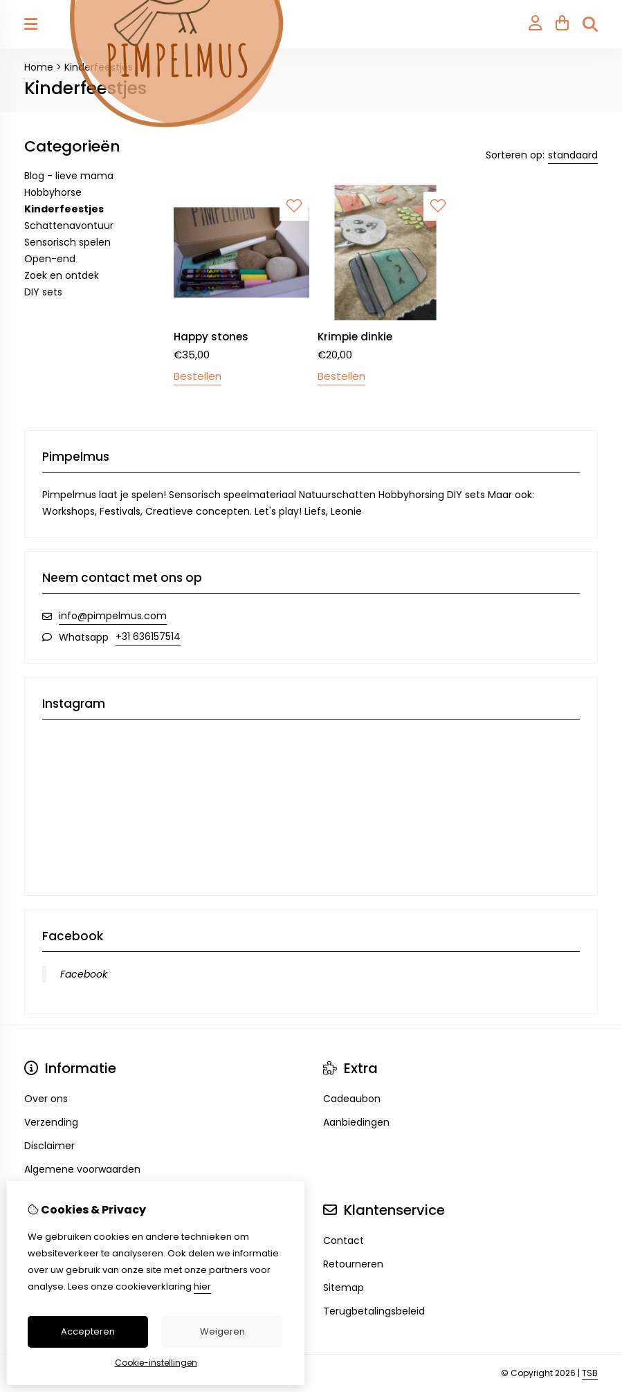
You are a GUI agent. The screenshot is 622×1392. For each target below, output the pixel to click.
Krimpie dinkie (355, 336)
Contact (343, 1240)
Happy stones (211, 336)
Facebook (83, 974)
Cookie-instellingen (156, 1362)
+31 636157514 (148, 636)
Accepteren (88, 1331)
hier (202, 1286)
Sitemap (343, 1287)
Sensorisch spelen (67, 242)
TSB (590, 1373)
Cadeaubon (352, 1099)
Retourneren (353, 1264)
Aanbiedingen (356, 1122)
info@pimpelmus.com (113, 616)
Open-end (49, 259)
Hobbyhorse (53, 192)
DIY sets (43, 292)
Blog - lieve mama (68, 176)
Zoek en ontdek (61, 275)
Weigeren (222, 1331)
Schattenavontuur (68, 225)
